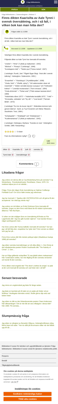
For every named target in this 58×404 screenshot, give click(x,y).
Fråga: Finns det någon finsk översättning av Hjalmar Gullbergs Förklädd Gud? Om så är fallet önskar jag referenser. (26, 191)
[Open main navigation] (55, 2)
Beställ (4, 361)
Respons (5, 356)
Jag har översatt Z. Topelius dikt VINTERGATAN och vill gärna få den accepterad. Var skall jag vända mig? (28, 199)
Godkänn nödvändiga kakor (27, 394)
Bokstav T (32, 14)
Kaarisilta (16, 149)
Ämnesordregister (22, 14)
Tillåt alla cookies (27, 399)
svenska (37, 149)
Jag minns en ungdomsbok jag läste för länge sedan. (22, 285)
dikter (5, 149)
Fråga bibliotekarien (8, 14)
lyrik (26, 149)
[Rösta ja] (29, 135)
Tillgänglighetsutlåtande (10, 365)
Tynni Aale (7, 155)
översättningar (21, 155)
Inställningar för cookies (27, 389)
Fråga (14, 9)
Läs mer (13, 382)
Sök (43, 9)
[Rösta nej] (33, 136)
